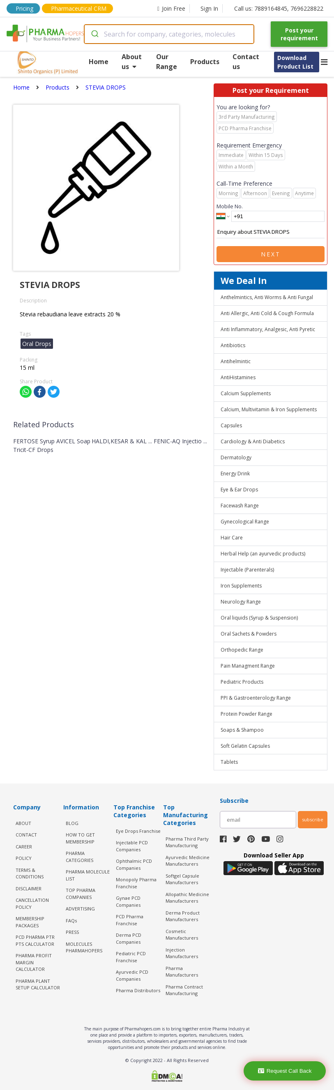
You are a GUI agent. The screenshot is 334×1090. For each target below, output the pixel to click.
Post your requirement (299, 34)
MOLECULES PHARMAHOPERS (84, 947)
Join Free (171, 8)
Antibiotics (233, 345)
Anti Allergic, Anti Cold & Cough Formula (267, 313)
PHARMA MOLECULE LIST (88, 875)
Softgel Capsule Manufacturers (182, 879)
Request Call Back (285, 1071)
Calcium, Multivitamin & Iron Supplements (269, 409)
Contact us (246, 61)
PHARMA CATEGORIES (79, 856)
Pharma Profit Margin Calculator (34, 962)
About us (132, 61)
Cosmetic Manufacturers (182, 934)
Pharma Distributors (138, 990)
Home (98, 61)
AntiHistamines (238, 377)
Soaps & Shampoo (242, 729)
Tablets (229, 761)
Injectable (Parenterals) (247, 569)
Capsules (231, 425)
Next (271, 254)
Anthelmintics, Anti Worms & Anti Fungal (267, 297)
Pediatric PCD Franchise (131, 956)
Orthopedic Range (242, 649)
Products (204, 61)
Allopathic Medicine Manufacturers (187, 897)
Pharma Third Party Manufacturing (187, 842)
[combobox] (169, 34)
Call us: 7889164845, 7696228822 (278, 8)
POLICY (24, 858)
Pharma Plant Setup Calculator (38, 984)
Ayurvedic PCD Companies (132, 975)
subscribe (312, 819)
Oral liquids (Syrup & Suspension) (259, 617)
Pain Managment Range (248, 665)
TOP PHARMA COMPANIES (80, 893)
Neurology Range (241, 601)
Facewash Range (240, 505)
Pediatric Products (242, 681)
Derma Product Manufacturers (183, 916)
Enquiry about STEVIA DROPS (271, 232)
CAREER (24, 846)
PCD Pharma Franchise (129, 919)
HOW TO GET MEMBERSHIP (80, 838)
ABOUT (23, 823)
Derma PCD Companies (128, 938)
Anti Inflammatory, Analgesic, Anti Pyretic (268, 329)
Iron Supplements (241, 585)
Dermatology (236, 457)
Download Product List (295, 62)
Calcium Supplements (246, 393)
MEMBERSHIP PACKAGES (30, 922)
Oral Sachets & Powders (248, 633)
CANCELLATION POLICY (32, 903)
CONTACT (26, 835)
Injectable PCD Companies (132, 846)
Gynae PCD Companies (128, 901)
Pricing (24, 8)
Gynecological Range (245, 521)
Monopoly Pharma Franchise (136, 883)
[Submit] (94, 34)
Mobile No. (230, 206)
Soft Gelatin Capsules (245, 745)
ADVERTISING (80, 909)
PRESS (72, 932)
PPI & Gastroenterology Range (256, 697)
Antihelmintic (236, 361)
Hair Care (232, 537)
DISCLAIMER (28, 888)
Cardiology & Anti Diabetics (253, 441)
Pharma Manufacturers (182, 971)
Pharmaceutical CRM (78, 8)
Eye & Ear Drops (239, 489)
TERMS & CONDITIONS (30, 873)
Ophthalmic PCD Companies (134, 864)
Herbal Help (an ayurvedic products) (263, 553)
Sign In (209, 8)
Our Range (166, 61)
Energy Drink (235, 473)
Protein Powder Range (246, 713)
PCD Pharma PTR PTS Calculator (35, 940)
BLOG (72, 823)
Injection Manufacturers (182, 953)
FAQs (71, 920)
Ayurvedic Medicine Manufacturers (188, 860)
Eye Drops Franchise (138, 831)
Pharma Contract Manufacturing (184, 990)
